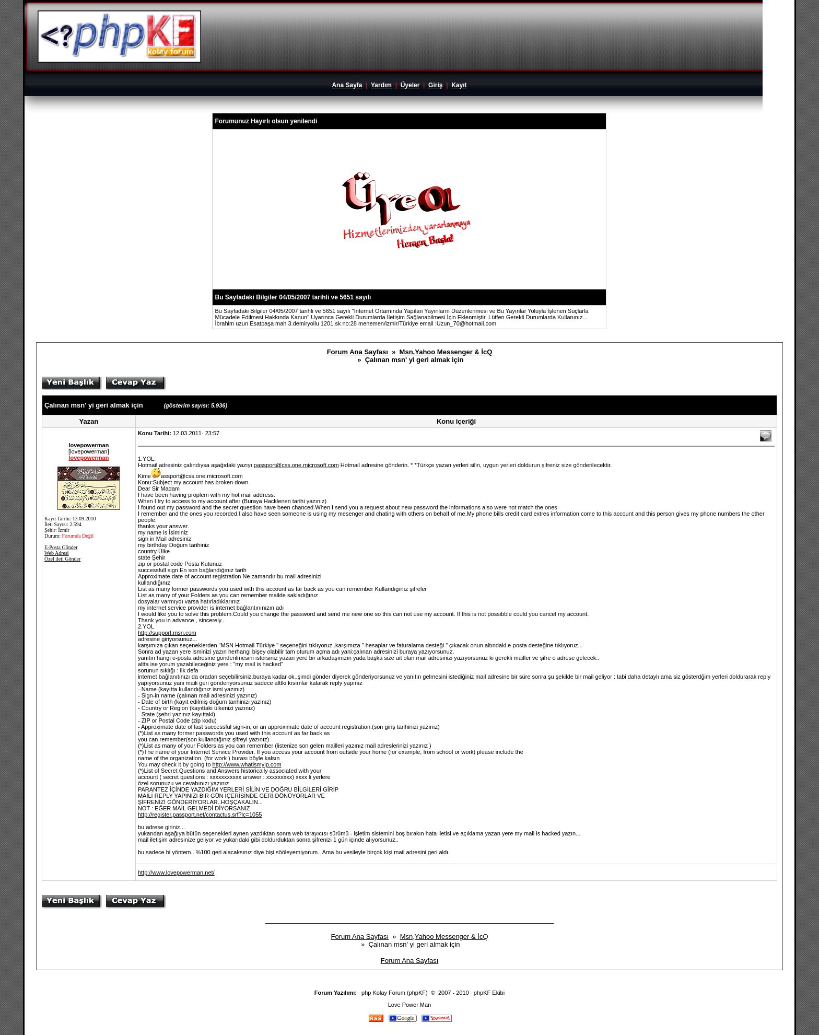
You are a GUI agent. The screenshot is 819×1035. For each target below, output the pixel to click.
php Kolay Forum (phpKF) (394, 993)
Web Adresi (56, 553)
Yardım (381, 85)
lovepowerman (88, 445)
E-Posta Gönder (61, 547)
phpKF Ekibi (489, 993)
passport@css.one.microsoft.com (296, 465)
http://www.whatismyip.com (247, 764)
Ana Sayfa (347, 85)
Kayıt (458, 85)
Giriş (435, 85)
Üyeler (410, 85)
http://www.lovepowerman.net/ (176, 872)
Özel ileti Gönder (62, 559)
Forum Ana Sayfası (357, 352)
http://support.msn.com (167, 633)
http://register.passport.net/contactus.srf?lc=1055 (200, 814)
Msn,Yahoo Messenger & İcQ (446, 352)
